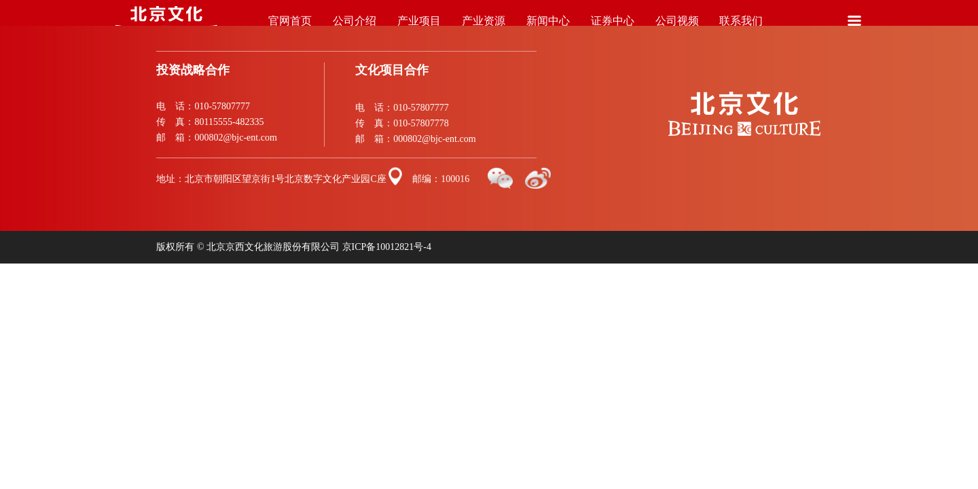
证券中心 (612, 28)
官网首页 (290, 28)
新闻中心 (547, 28)
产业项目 (419, 28)
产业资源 (484, 28)
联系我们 (741, 28)
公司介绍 (355, 28)
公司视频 (677, 28)
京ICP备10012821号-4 (386, 247)
